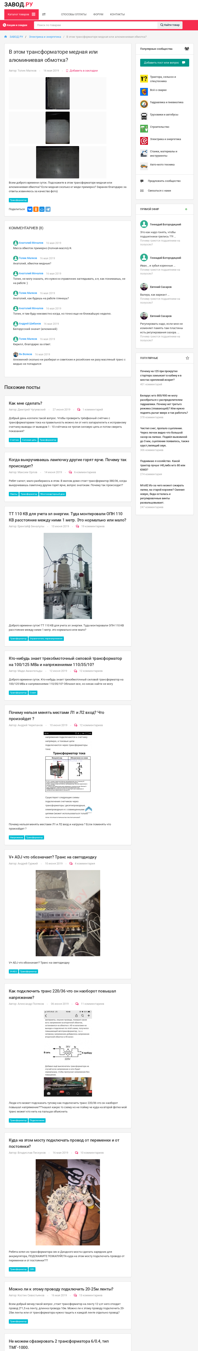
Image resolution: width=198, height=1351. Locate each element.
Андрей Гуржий (28, 863)
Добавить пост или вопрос (164, 62)
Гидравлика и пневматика (161, 104)
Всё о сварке (153, 92)
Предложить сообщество (160, 181)
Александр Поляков (31, 1003)
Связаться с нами (155, 190)
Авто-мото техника (157, 166)
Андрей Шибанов (30, 323)
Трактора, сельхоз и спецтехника (158, 79)
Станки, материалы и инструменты (158, 153)
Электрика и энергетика (45, 36)
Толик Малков (27, 70)
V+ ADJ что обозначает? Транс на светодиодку (53, 857)
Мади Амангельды (30, 670)
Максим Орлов (27, 472)
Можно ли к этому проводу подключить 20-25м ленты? (61, 1289)
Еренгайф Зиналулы (31, 526)
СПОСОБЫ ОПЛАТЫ (73, 14)
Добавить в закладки (82, 70)
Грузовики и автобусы (159, 116)
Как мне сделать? (25, 403)
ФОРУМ (98, 14)
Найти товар (170, 25)
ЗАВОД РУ (13, 36)
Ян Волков (25, 354)
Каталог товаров (21, 14)
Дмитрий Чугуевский (32, 409)
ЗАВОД (18, 4)
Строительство (154, 129)
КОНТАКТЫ (117, 14)
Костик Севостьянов (31, 1295)
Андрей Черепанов (30, 725)
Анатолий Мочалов (31, 243)
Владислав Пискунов (32, 1152)
